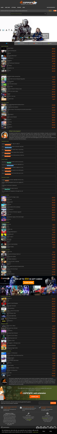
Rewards (19, 7)
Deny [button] (44, 431)
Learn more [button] (35, 432)
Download (34, 396)
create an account (45, 418)
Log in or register (51, 7)
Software (14, 7)
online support (29, 419)
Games (2, 7)
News (24, 7)
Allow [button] (50, 431)
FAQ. (29, 420)
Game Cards (7, 7)
